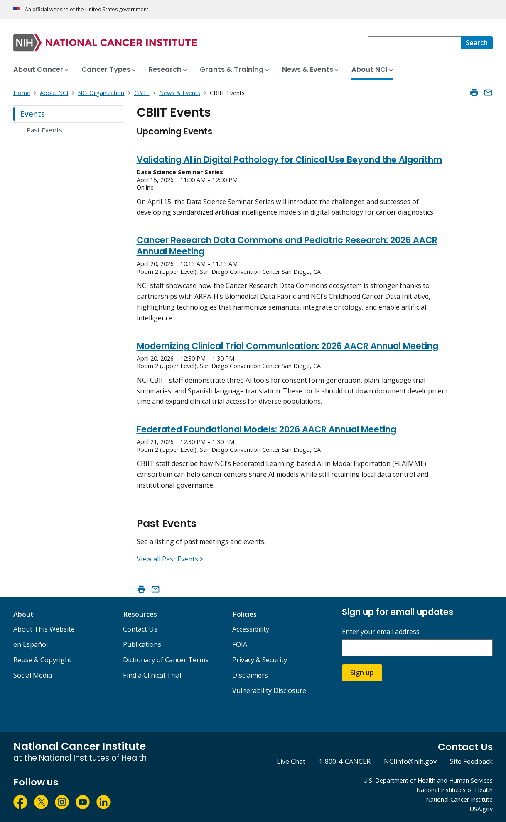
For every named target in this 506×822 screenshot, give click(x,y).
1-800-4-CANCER (345, 761)
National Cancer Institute (459, 799)
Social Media (32, 675)
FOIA (239, 644)
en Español (30, 644)
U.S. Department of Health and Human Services (428, 780)
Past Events (44, 130)
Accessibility (250, 629)
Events (32, 114)
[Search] (477, 42)
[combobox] (414, 42)
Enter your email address (381, 631)
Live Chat (291, 761)
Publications (142, 644)
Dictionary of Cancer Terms (166, 659)
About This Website (44, 629)
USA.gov (481, 809)
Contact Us (140, 629)
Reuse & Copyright (42, 659)
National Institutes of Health (454, 790)
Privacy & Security (259, 659)
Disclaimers (250, 675)
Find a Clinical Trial (152, 675)
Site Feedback (471, 761)
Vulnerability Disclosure (269, 690)
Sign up (362, 672)
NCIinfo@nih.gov (410, 761)
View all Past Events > (170, 558)
